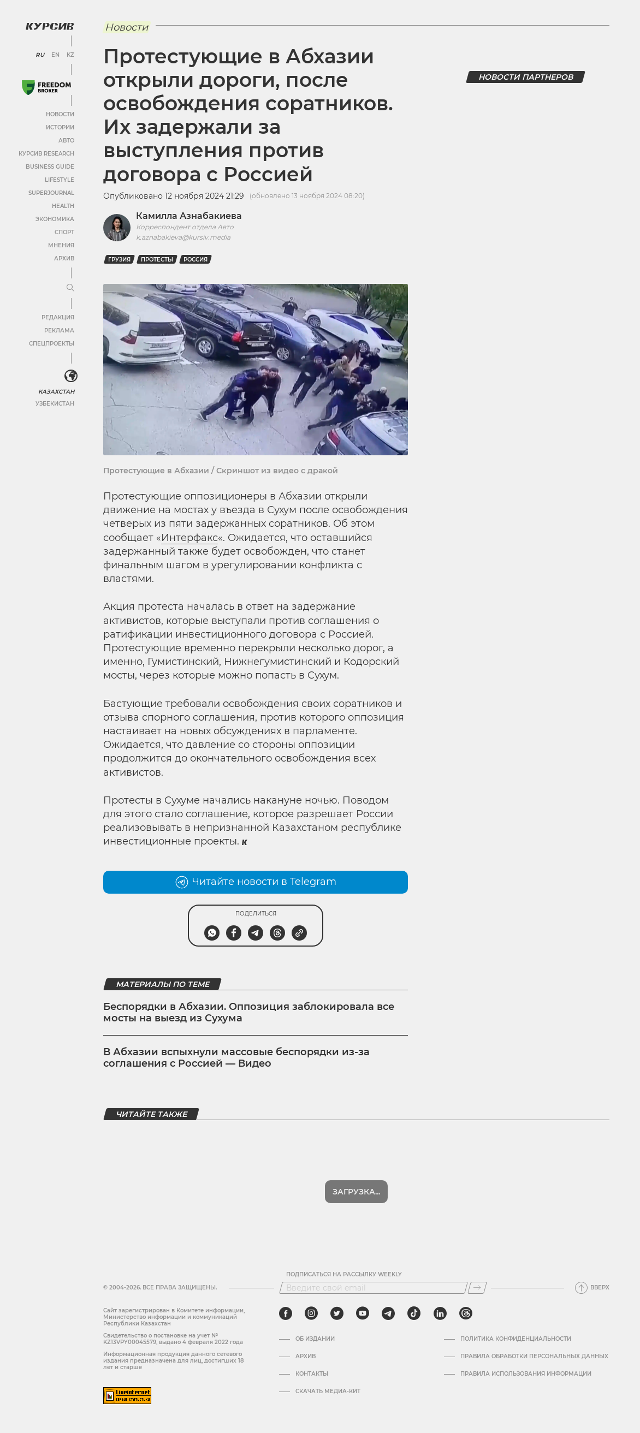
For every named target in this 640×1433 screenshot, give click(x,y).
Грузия (119, 259)
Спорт (64, 231)
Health (62, 205)
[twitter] (336, 1313)
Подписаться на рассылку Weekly (344, 1274)
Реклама (59, 330)
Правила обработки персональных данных (534, 1356)
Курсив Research (46, 153)
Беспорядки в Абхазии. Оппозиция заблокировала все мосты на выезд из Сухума (248, 1013)
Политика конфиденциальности (515, 1339)
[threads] (465, 1313)
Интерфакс (189, 538)
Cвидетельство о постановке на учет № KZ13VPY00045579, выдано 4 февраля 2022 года (173, 1339)
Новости (59, 113)
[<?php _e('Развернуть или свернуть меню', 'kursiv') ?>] (70, 375)
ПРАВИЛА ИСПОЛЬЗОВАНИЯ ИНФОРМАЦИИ (525, 1374)
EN (55, 54)
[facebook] (285, 1313)
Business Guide (49, 166)
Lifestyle (59, 179)
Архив (64, 257)
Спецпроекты (51, 343)
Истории (59, 126)
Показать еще (356, 1192)
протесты (157, 259)
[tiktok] (413, 1313)
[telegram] (388, 1313)
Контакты (311, 1374)
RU (39, 54)
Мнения (61, 244)
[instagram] (311, 1313)
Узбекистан (54, 403)
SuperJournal (51, 192)
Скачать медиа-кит (327, 1391)
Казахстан (56, 391)
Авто (66, 140)
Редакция (57, 316)
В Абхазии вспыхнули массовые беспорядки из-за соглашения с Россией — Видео (236, 1058)
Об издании (315, 1339)
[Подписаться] (477, 1288)
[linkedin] (440, 1313)
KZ (70, 54)
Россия (195, 259)
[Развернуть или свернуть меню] (70, 287)
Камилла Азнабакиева (189, 216)
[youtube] (362, 1313)
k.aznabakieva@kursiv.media (183, 237)
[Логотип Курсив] (49, 25)
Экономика (54, 218)
